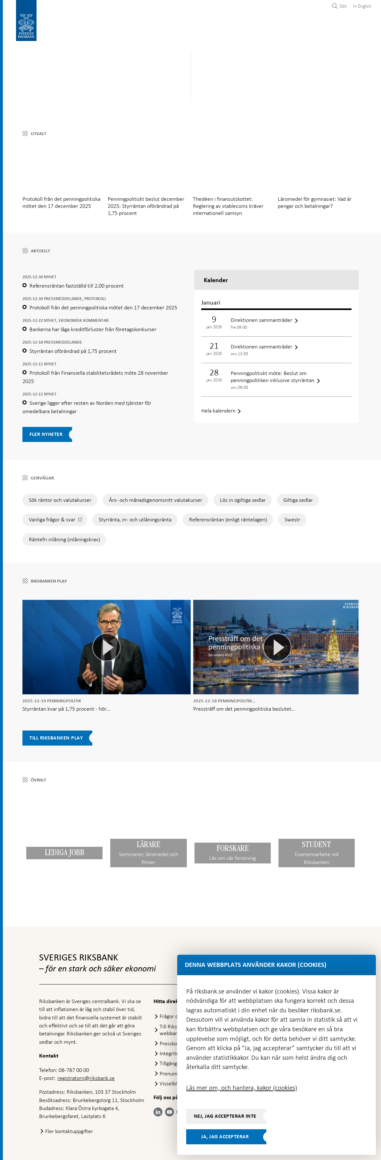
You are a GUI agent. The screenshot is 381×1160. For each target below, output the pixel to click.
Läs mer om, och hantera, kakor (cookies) (241, 1087)
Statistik (50, 26)
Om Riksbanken (344, 26)
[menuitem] (360, 6)
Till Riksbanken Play (56, 735)
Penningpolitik (156, 26)
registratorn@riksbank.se (86, 1076)
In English (362, 6)
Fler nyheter (45, 431)
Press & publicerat (296, 26)
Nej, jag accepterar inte (225, 1116)
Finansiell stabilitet (205, 26)
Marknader (251, 26)
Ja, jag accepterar (225, 1136)
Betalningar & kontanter (100, 26)
